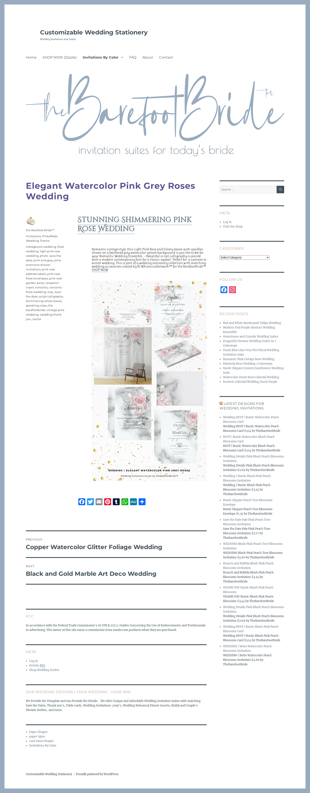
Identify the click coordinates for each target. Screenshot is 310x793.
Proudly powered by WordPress (97, 774)
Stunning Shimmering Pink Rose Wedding (135, 224)
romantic (41, 287)
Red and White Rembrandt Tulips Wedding (252, 323)
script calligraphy (51, 296)
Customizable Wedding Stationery (94, 32)
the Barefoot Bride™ (40, 230)
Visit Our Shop (233, 226)
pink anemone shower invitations (43, 265)
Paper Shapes (38, 732)
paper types (37, 736)
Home (31, 57)
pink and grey (43, 260)
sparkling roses (36, 305)
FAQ (132, 57)
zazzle (36, 319)
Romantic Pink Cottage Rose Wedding (248, 359)
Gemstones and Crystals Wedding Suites (250, 336)
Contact (166, 57)
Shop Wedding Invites (44, 670)
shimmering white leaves (44, 301)
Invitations (33, 236)
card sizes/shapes (41, 741)
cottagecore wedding (41, 246)
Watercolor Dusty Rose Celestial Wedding (251, 377)
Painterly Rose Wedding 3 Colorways (248, 364)
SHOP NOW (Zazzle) (60, 57)
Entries (37, 666)
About (147, 57)
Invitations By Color (100, 57)
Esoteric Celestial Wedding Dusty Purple (250, 382)
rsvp (50, 292)
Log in (33, 661)
